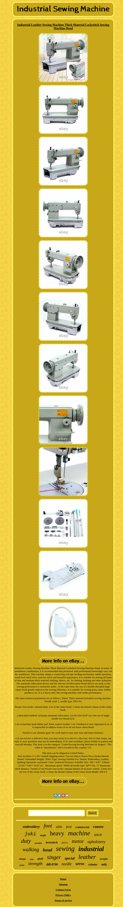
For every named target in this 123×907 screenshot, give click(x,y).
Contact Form (63, 889)
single (43, 835)
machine (79, 833)
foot (48, 826)
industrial (91, 848)
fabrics (65, 842)
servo (80, 863)
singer (54, 857)
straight (104, 858)
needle (67, 864)
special (70, 858)
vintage (22, 859)
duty (26, 841)
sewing (65, 848)
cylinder (92, 864)
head (47, 849)
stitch (98, 835)
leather (87, 856)
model (21, 865)
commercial (82, 827)
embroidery (31, 827)
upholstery (97, 841)
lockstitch (52, 842)
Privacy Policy (63, 895)
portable (38, 843)
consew (98, 827)
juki (30, 834)
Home (63, 878)
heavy (57, 833)
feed (68, 827)
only (104, 864)
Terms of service (63, 900)
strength (35, 863)
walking (31, 849)
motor (78, 841)
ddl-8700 (52, 864)
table (59, 827)
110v (32, 859)
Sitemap (63, 884)
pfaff (40, 858)
